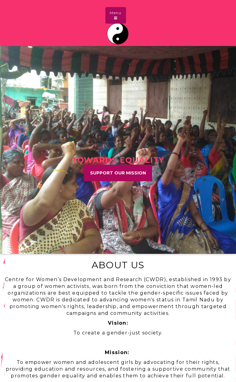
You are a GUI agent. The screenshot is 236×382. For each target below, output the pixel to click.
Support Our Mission (118, 173)
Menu (117, 15)
